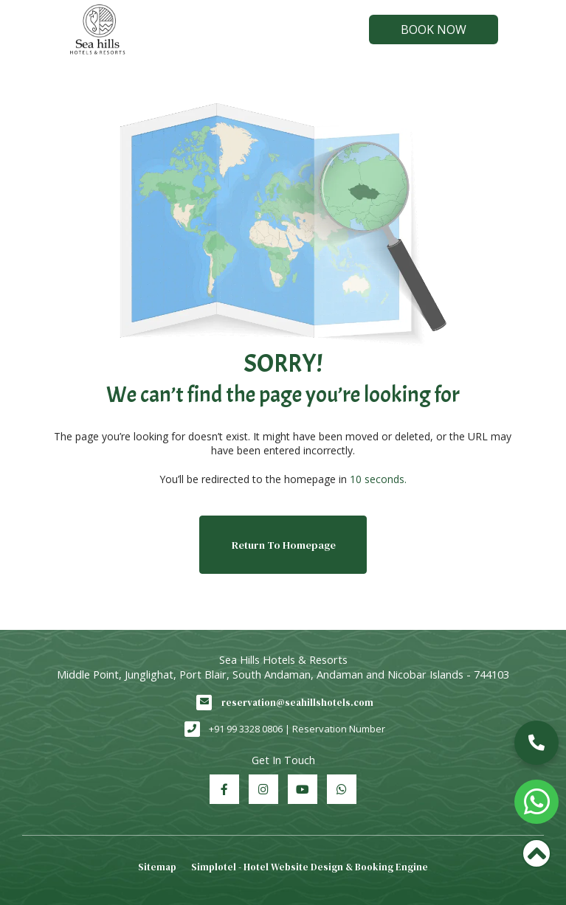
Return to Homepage (284, 545)
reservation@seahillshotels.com (297, 702)
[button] (536, 743)
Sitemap (157, 867)
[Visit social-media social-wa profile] (341, 789)
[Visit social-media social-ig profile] (263, 789)
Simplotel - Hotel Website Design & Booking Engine (309, 867)
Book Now (433, 29)
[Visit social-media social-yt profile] (302, 789)
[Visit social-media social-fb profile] (224, 789)
